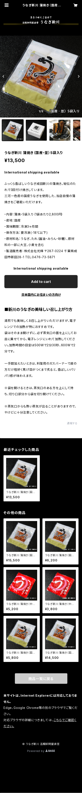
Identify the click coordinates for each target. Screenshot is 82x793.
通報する (72, 423)
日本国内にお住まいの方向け (41, 294)
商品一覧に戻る (41, 679)
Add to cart (41, 281)
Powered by (41, 751)
